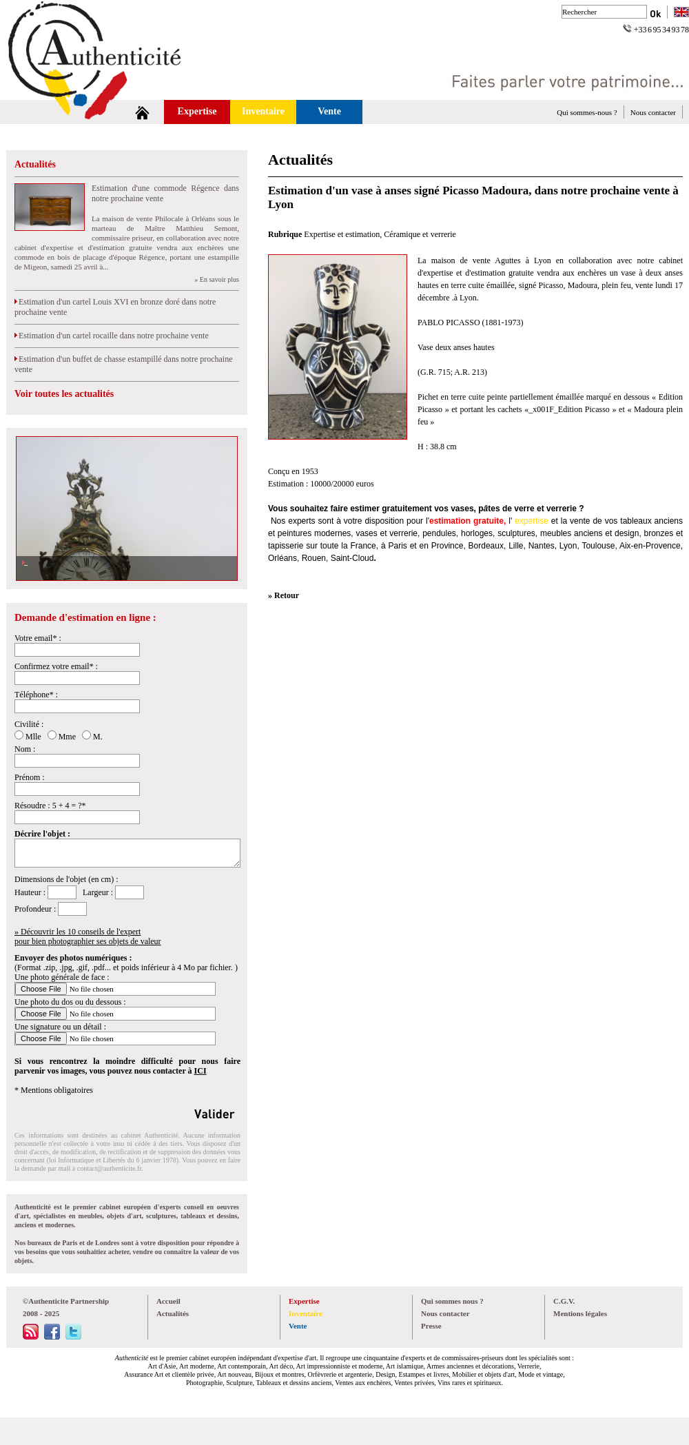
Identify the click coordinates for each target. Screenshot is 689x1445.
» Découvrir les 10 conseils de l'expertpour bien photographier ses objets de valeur (87, 936)
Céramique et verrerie (420, 234)
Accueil (168, 1301)
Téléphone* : (36, 694)
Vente (329, 111)
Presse (431, 1326)
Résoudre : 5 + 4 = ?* (50, 805)
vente (580, 521)
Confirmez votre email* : (56, 666)
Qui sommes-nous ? (587, 112)
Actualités (35, 164)
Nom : (24, 749)
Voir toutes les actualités (64, 394)
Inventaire (263, 111)
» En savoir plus (216, 279)
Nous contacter (653, 112)
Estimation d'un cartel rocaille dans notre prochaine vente (111, 335)
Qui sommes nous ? (452, 1301)
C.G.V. (564, 1301)
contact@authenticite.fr (109, 1168)
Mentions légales (580, 1313)
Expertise (197, 111)
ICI (200, 1071)
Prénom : (29, 777)
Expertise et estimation (342, 234)
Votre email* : (37, 638)
